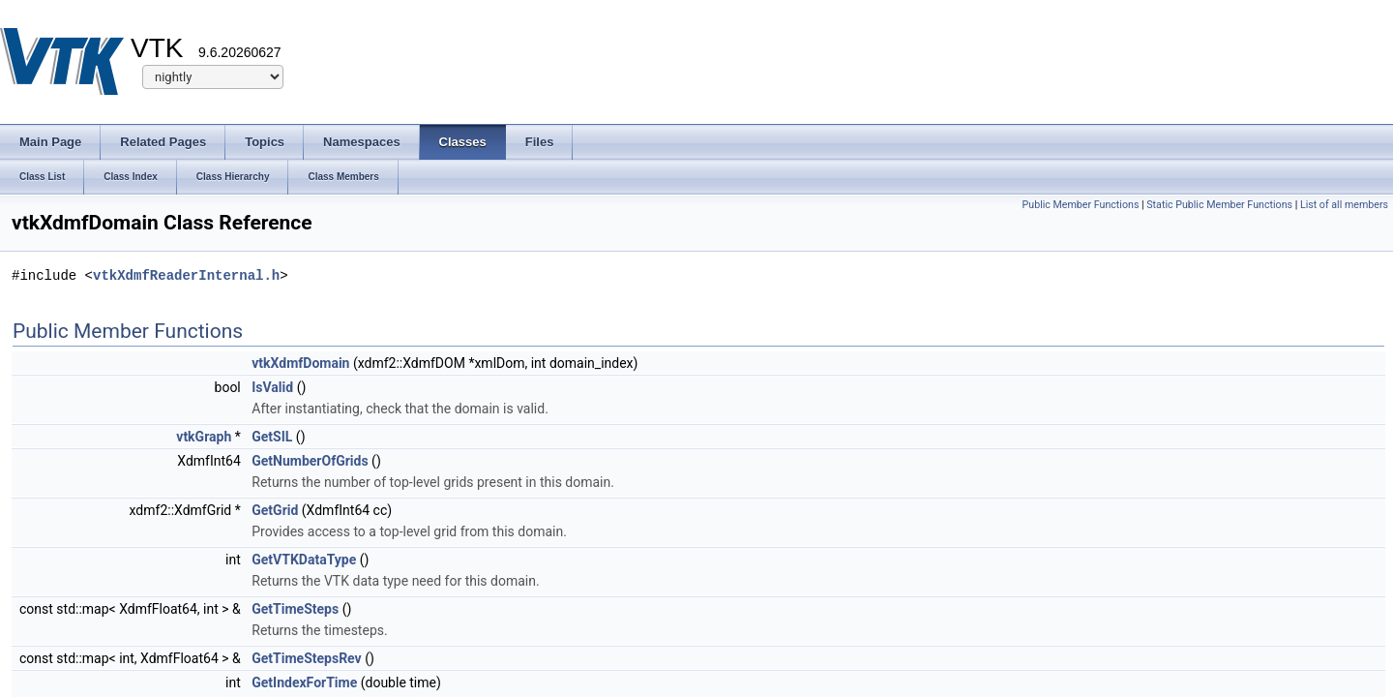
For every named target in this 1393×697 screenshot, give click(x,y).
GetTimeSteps (295, 609)
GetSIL (272, 436)
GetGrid (275, 510)
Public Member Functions (1081, 204)
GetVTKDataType (304, 559)
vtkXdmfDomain (300, 363)
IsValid (272, 387)
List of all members (1344, 204)
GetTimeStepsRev (306, 658)
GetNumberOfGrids (310, 461)
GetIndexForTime (304, 682)
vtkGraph (203, 436)
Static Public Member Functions (1219, 204)
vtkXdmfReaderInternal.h (186, 275)
